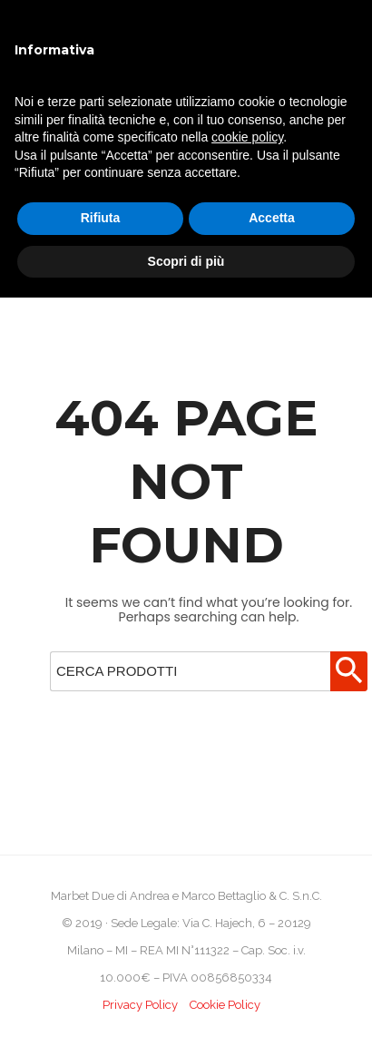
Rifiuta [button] (101, 217)
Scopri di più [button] (186, 261)
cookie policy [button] (247, 137)
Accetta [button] (272, 217)
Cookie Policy (225, 1005)
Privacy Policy (140, 1005)
